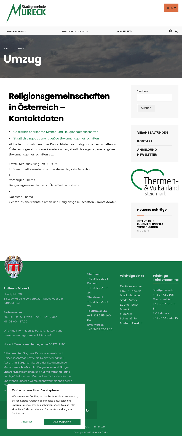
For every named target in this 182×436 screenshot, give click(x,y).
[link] (64, 179)
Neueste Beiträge (152, 206)
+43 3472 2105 (124, 27)
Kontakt (144, 137)
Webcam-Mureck (16, 27)
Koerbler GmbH (100, 428)
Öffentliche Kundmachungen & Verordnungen (150, 220)
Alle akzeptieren (62, 421)
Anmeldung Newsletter (75, 27)
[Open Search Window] (176, 27)
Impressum (99, 423)
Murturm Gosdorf (131, 319)
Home (7, 45)
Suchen (142, 87)
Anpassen (27, 421)
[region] (46, 406)
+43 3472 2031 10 (100, 326)
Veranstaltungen (152, 129)
